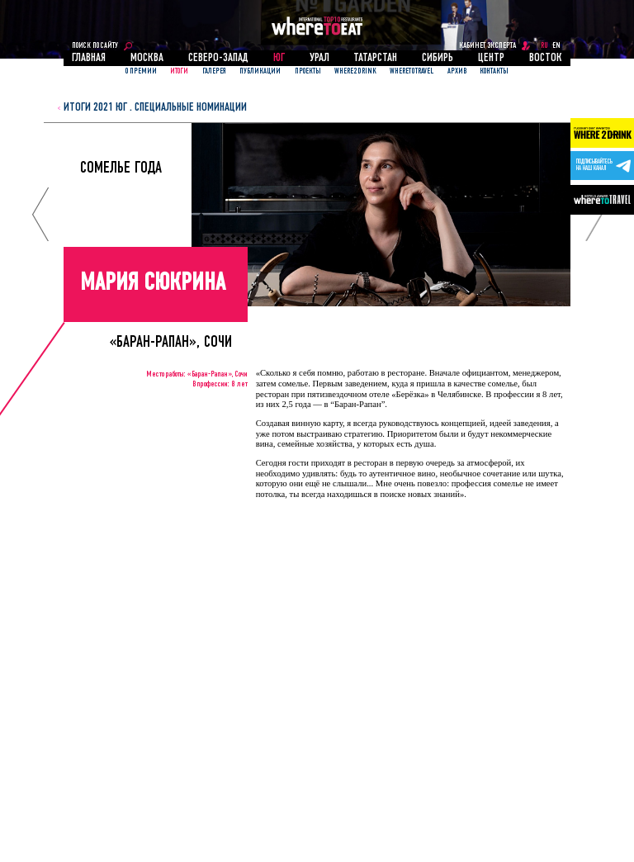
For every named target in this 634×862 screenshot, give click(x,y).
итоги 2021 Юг (95, 107)
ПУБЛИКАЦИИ (260, 71)
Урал (319, 58)
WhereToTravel (411, 71)
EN (556, 46)
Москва (146, 58)
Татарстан (375, 58)
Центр (491, 58)
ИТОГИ (179, 71)
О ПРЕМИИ (141, 71)
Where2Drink (355, 71)
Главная (89, 58)
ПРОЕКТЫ (308, 71)
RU (544, 46)
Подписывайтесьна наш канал (594, 165)
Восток (545, 58)
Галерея (214, 71)
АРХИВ (456, 71)
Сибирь (437, 58)
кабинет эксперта (487, 46)
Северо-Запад (218, 58)
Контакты (494, 71)
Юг (279, 58)
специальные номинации (191, 107)
